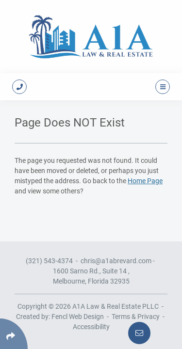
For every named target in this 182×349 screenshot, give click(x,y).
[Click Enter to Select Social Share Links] (14, 333)
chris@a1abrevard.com (116, 261)
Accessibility (91, 327)
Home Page (145, 181)
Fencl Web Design (77, 316)
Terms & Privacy (136, 316)
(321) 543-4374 (49, 261)
